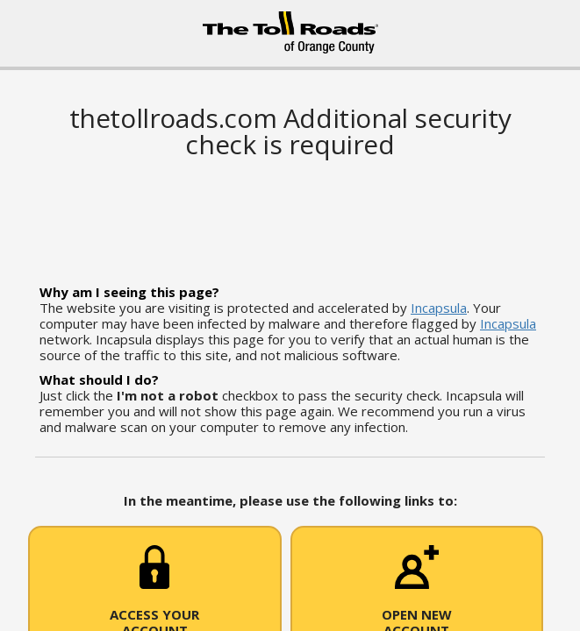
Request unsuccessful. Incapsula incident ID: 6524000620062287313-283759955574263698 (290, 315)
